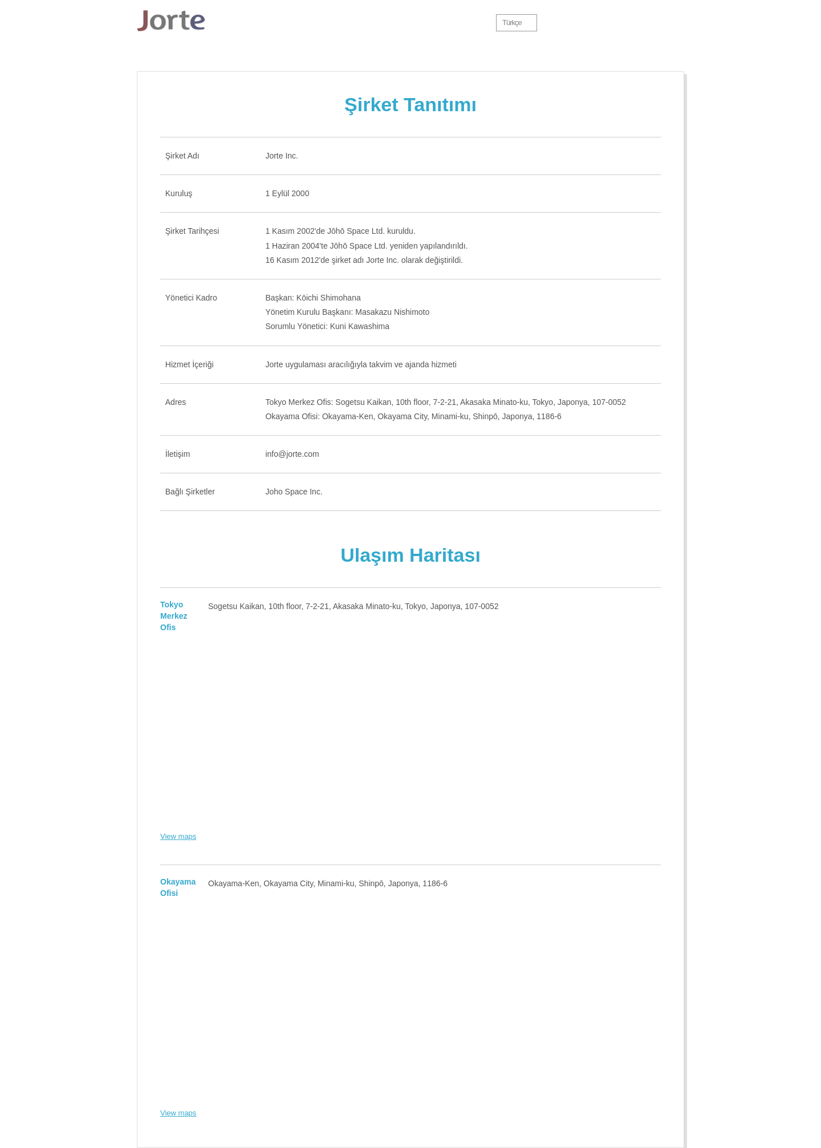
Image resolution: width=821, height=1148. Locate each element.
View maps (178, 836)
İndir (358, 23)
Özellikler (303, 23)
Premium (423, 23)
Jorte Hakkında (250, 23)
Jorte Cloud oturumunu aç (652, 23)
